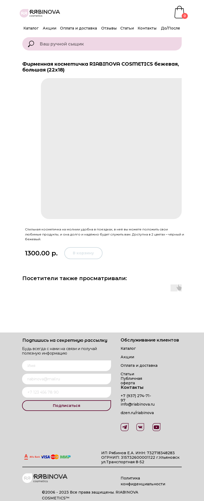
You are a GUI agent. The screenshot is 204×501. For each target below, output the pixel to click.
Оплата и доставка (78, 28)
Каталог (31, 28)
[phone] (66, 392)
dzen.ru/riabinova (137, 412)
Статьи (127, 28)
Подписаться (66, 405)
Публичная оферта (131, 380)
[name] (66, 365)
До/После (170, 28)
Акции (49, 28)
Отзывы (109, 28)
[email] (66, 379)
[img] (156, 427)
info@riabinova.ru (138, 404)
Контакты (147, 28)
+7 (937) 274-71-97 (136, 398)
